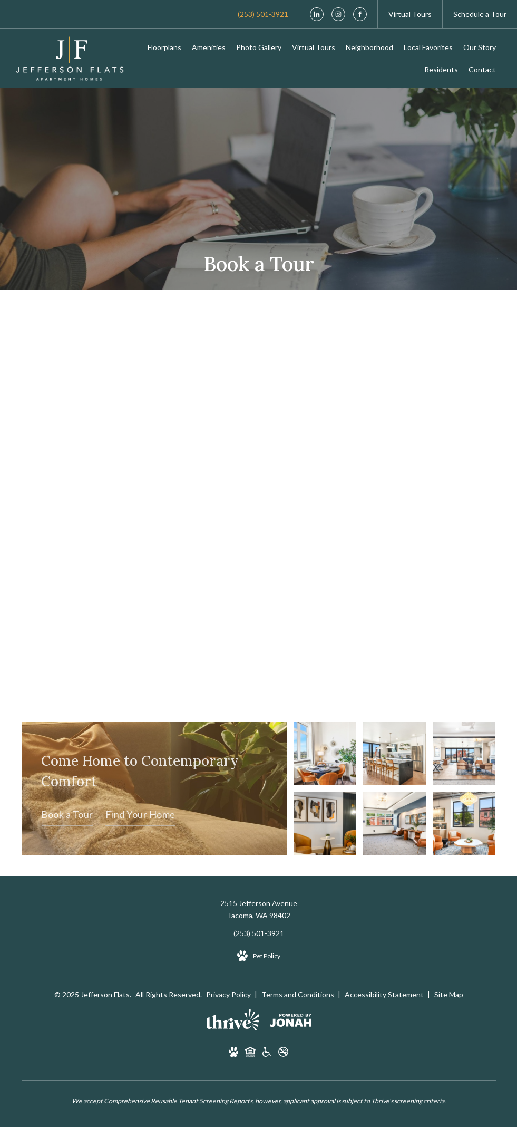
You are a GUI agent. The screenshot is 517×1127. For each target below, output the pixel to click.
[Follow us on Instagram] (338, 14)
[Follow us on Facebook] (360, 14)
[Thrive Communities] (233, 1021)
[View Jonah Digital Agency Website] (290, 1022)
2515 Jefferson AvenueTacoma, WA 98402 (258, 909)
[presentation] (259, 495)
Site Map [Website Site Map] (448, 994)
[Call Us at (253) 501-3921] (263, 14)
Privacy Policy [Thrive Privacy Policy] (228, 994)
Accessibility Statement (385, 994)
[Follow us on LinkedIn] (317, 14)
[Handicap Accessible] (266, 1054)
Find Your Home (140, 814)
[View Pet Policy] (258, 956)
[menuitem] (164, 47)
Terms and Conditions (298, 994)
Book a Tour (67, 814)
